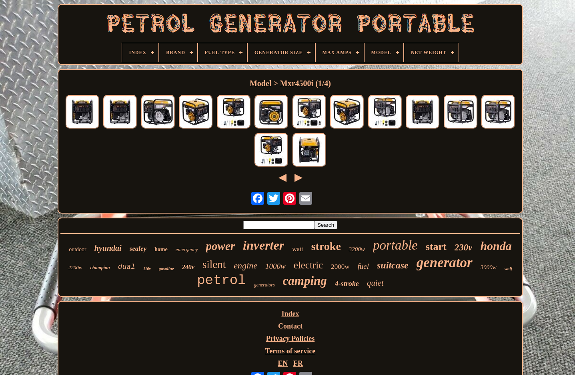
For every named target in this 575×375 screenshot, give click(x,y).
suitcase (393, 265)
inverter (263, 245)
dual (126, 267)
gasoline (166, 268)
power (220, 246)
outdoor (77, 249)
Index (290, 314)
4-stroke (347, 284)
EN (283, 363)
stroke (326, 246)
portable (395, 245)
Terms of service (290, 351)
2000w (340, 266)
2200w (75, 267)
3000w (489, 267)
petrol (221, 280)
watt (297, 249)
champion (100, 267)
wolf (509, 268)
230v (464, 247)
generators (264, 285)
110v (147, 268)
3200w (357, 249)
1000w (275, 266)
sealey (138, 248)
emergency (187, 249)
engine (245, 265)
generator (445, 262)
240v (188, 267)
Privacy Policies (290, 339)
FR (298, 363)
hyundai (108, 248)
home (161, 249)
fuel (363, 266)
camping (305, 281)
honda (495, 245)
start (436, 246)
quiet (375, 283)
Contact (290, 326)
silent (214, 264)
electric (308, 265)
